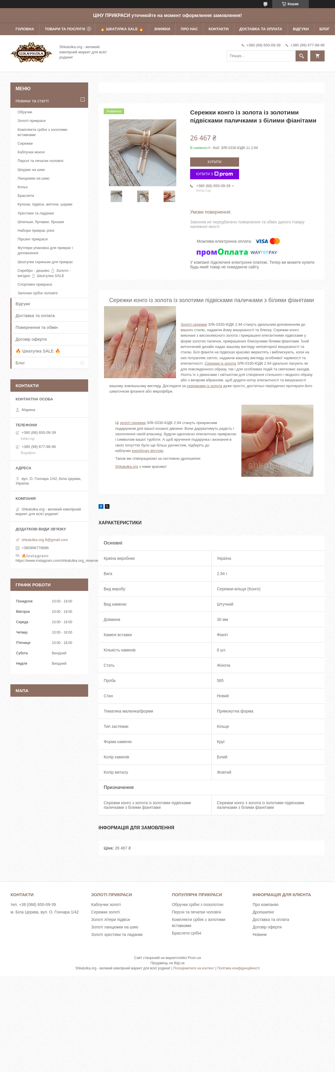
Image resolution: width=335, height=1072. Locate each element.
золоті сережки (133, 423)
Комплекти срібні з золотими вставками (42, 132)
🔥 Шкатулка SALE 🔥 (121, 29)
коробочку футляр (147, 451)
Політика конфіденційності (238, 968)
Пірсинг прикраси (33, 239)
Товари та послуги (65, 29)
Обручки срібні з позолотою (198, 904)
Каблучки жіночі (31, 152)
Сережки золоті (105, 912)
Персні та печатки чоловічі (40, 161)
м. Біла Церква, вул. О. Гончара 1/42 (44, 912)
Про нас (189, 29)
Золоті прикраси (32, 120)
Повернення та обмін (37, 327)
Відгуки (301, 29)
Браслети (26, 195)
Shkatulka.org (126, 466)
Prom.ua (194, 958)
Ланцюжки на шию (34, 178)
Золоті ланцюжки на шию (114, 927)
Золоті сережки (194, 324)
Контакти (219, 29)
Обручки (25, 112)
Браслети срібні (186, 933)
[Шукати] (302, 55)
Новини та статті (32, 100)
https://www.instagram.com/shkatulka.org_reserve (57, 560)
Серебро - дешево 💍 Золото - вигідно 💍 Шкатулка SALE (44, 273)
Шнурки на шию (31, 169)
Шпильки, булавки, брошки (41, 222)
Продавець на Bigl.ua (167, 963)
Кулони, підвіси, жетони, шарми (45, 204)
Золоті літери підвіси (110, 919)
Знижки (162, 29)
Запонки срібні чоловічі (38, 293)
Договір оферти (31, 339)
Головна (25, 29)
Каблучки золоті (106, 904)
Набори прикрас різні (36, 230)
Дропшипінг (263, 912)
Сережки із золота (220, 363)
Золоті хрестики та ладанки (117, 934)
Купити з (214, 174)
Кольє (23, 187)
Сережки (25, 143)
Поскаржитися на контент (193, 968)
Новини (260, 934)
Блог (324, 29)
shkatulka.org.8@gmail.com (45, 540)
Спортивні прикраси (35, 284)
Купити (215, 162)
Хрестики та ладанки (36, 213)
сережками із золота (204, 386)
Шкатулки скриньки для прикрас (45, 262)
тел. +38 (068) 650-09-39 (33, 904)
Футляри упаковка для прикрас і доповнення (45, 250)
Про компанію (266, 904)
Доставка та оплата (260, 29)
